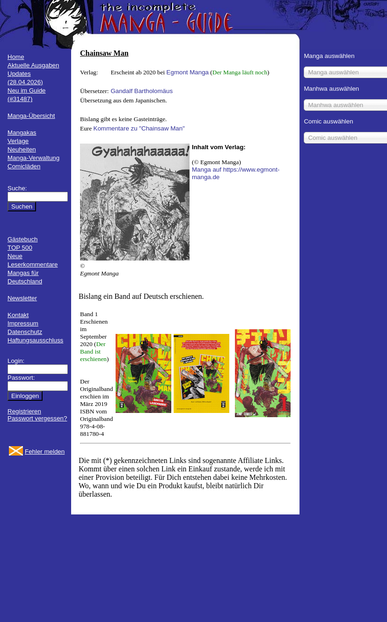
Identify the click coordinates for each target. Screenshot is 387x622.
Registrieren (24, 411)
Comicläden (23, 166)
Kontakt (18, 314)
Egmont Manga (188, 72)
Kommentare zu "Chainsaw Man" (139, 128)
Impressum (22, 323)
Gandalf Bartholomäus (141, 90)
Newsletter (22, 298)
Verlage (18, 141)
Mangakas (22, 132)
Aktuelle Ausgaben (33, 65)
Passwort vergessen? (37, 418)
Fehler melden (45, 451)
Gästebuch (22, 239)
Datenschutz (24, 331)
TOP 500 (19, 247)
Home (15, 56)
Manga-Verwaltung (33, 157)
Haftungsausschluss (35, 340)
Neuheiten (21, 149)
